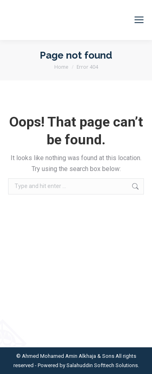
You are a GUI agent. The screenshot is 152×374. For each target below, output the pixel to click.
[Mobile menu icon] (139, 20)
